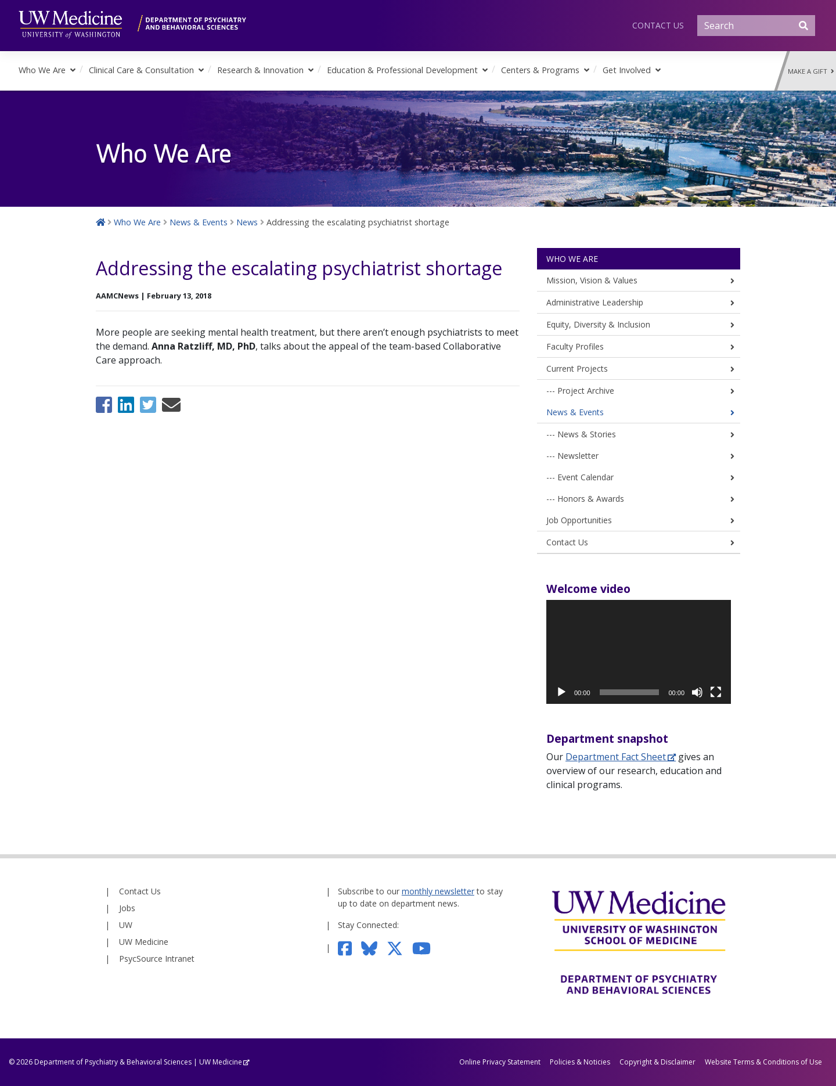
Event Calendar (585, 477)
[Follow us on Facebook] (350, 947)
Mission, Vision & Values (591, 280)
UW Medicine (143, 941)
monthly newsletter (438, 891)
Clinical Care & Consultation (141, 69)
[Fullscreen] (716, 692)
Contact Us (658, 25)
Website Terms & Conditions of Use (763, 1062)
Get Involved (627, 69)
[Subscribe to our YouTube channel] (426, 947)
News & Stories (586, 434)
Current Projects (577, 368)
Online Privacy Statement (499, 1062)
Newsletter (578, 455)
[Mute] (697, 692)
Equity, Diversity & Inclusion (598, 324)
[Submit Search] (803, 25)
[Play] (561, 692)
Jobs (127, 908)
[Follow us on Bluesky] (374, 947)
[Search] (756, 25)
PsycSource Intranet (156, 958)
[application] (638, 652)
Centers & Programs (540, 69)
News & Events (575, 412)
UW (125, 924)
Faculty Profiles (575, 346)
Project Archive (585, 390)
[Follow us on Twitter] (399, 947)
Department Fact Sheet (615, 756)
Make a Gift (811, 71)
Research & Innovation (260, 69)
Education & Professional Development (402, 69)
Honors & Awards (590, 498)
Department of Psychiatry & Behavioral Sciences (113, 1062)
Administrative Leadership (594, 302)
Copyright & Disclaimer (657, 1062)
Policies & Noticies (580, 1062)
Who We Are (42, 69)
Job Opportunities (579, 520)
